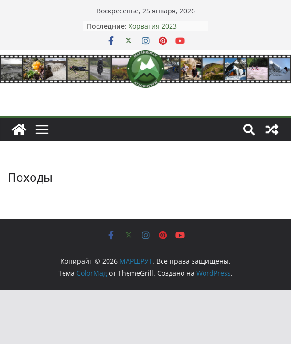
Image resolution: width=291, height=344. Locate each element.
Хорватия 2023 (153, 26)
